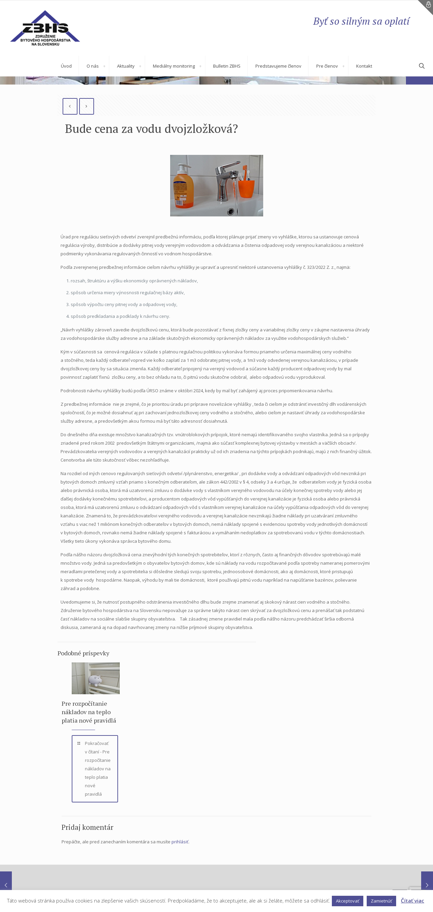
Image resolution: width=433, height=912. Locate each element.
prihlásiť (180, 842)
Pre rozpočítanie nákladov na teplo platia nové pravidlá (89, 711)
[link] (104, 66)
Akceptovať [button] (347, 901)
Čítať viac (412, 900)
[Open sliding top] (425, 7)
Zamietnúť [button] (381, 901)
